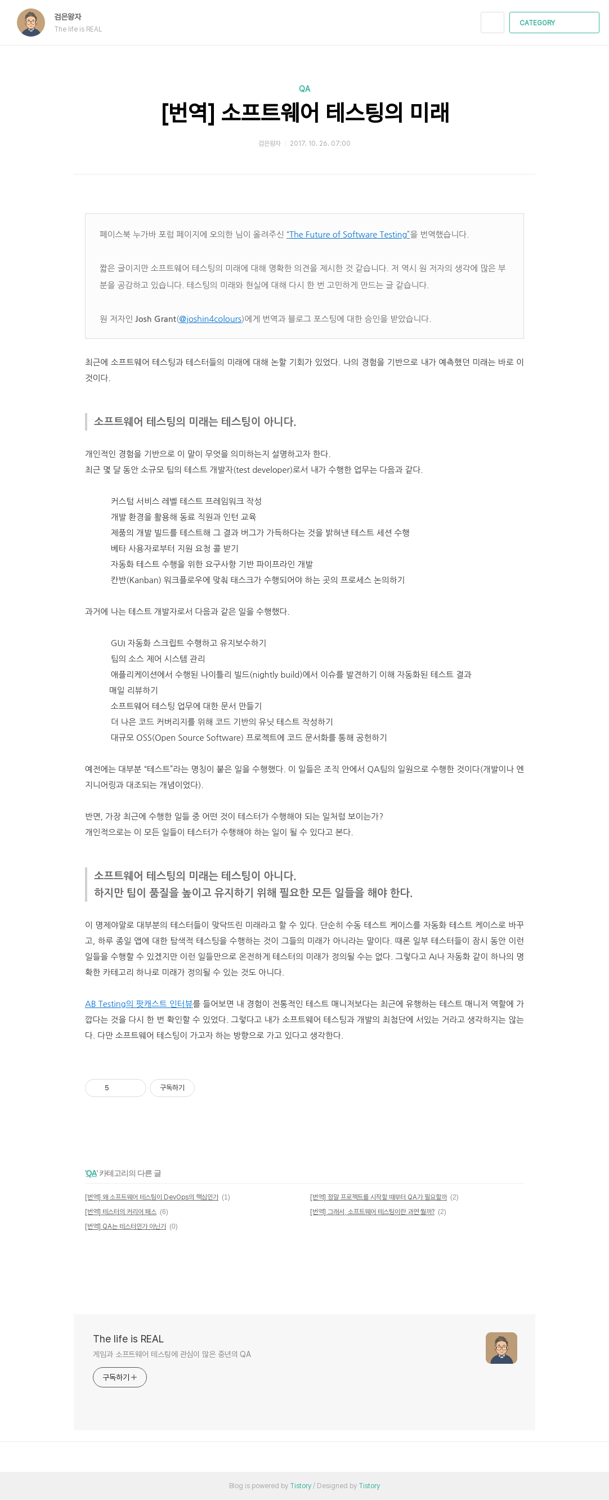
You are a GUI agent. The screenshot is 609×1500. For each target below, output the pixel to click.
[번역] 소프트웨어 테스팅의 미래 (304, 113)
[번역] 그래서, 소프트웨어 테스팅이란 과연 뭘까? (372, 1212)
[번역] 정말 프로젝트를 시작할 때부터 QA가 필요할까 (378, 1197)
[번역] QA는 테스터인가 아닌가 (125, 1226)
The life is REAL (128, 1339)
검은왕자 (73, 16)
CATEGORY (556, 23)
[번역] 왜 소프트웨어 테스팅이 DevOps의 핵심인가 (151, 1197)
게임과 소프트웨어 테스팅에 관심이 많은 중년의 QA (172, 1354)
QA (304, 88)
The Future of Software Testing (348, 234)
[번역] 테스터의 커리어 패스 (120, 1212)
